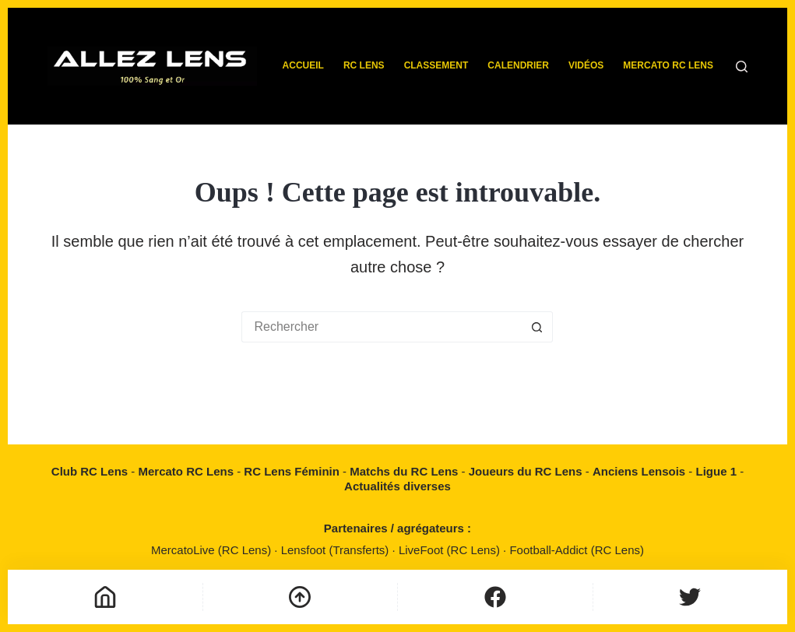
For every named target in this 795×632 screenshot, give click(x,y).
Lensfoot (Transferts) (336, 550)
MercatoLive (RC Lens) (212, 550)
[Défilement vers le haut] (300, 597)
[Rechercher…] (381, 326)
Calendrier (518, 65)
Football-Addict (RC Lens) (576, 550)
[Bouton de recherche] (537, 326)
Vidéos (585, 65)
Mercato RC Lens (668, 65)
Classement (436, 65)
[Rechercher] (742, 66)
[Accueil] (105, 597)
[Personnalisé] (495, 597)
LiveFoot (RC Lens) (451, 550)
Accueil (303, 65)
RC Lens (364, 65)
